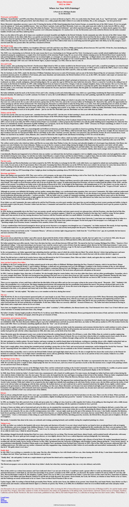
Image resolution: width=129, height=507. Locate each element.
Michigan (4, 500)
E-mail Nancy (5, 497)
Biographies (4, 502)
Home (2, 499)
